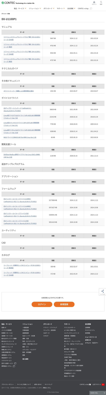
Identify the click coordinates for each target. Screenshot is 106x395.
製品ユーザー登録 (69, 376)
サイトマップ (48, 384)
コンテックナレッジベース (71, 333)
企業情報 (87, 327)
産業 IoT (4, 327)
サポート (67, 324)
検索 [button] (102, 3)
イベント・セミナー (91, 343)
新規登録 (64, 304)
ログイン (42, 304)
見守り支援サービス (9, 363)
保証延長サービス (6, 358)
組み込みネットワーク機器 (9, 338)
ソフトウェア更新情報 (70, 354)
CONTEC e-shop (85, 8)
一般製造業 (25, 327)
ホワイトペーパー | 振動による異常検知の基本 (19, 91)
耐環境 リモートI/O (7, 333)
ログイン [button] (95, 3)
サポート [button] (61, 8)
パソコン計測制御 (6, 330)
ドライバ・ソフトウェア (50, 327)
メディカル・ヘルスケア (29, 349)
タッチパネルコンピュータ (9, 344)
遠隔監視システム (6, 355)
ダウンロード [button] (49, 8)
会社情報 (88, 324)
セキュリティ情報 (69, 352)
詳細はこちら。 (47, 388)
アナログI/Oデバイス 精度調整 (72, 370)
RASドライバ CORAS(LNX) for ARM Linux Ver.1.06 (20, 137)
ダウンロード (47, 324)
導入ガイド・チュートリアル (72, 341)
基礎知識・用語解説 (69, 336)
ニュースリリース (91, 337)
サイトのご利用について (24, 384)
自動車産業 (25, 333)
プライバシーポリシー (8, 384)
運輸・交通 (25, 338)
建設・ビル (25, 347)
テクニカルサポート (69, 327)
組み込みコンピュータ (8, 341)
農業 (23, 355)
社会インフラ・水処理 (28, 336)
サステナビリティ (90, 330)
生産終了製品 (68, 357)
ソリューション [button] (35, 8)
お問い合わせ (38, 384)
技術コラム (67, 338)
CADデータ (46, 333)
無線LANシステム (6, 349)
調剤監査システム (8, 366)
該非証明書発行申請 (69, 363)
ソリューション (27, 324)
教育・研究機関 (26, 352)
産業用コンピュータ (7, 347)
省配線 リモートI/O (7, 336)
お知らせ (88, 340)
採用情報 (87, 333)
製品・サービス (7, 324)
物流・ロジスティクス (28, 341)
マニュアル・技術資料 (49, 330)
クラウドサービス (6, 360)
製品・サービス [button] (20, 8)
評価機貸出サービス (69, 373)
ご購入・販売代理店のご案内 (72, 360)
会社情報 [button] (71, 8)
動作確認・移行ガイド (70, 349)
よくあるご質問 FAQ (70, 330)
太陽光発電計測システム (8, 352)
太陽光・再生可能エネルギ (29, 344)
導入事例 (25, 359)
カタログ (45, 336)
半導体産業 (25, 330)
